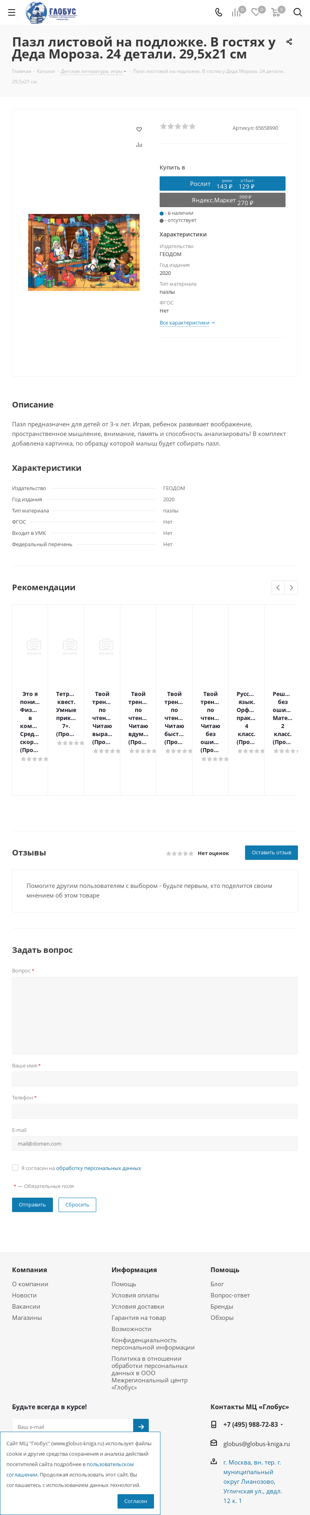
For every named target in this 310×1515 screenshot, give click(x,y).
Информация (134, 1221)
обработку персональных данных (98, 1120)
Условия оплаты (135, 1247)
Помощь (123, 1236)
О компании (30, 1236)
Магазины (27, 1269)
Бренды (222, 1258)
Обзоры (222, 1269)
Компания (29, 1221)
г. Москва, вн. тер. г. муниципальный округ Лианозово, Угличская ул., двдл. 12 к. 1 (252, 1433)
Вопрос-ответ (230, 1247)
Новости (24, 1247)
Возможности (131, 1281)
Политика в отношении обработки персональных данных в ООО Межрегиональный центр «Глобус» (149, 1324)
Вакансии (26, 1258)
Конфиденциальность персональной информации (153, 1295)
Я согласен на (81, 1120)
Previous (278, 588)
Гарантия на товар (138, 1269)
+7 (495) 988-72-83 (250, 1376)
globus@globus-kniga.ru (256, 1396)
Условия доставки (137, 1258)
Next (291, 588)
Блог (217, 1236)
